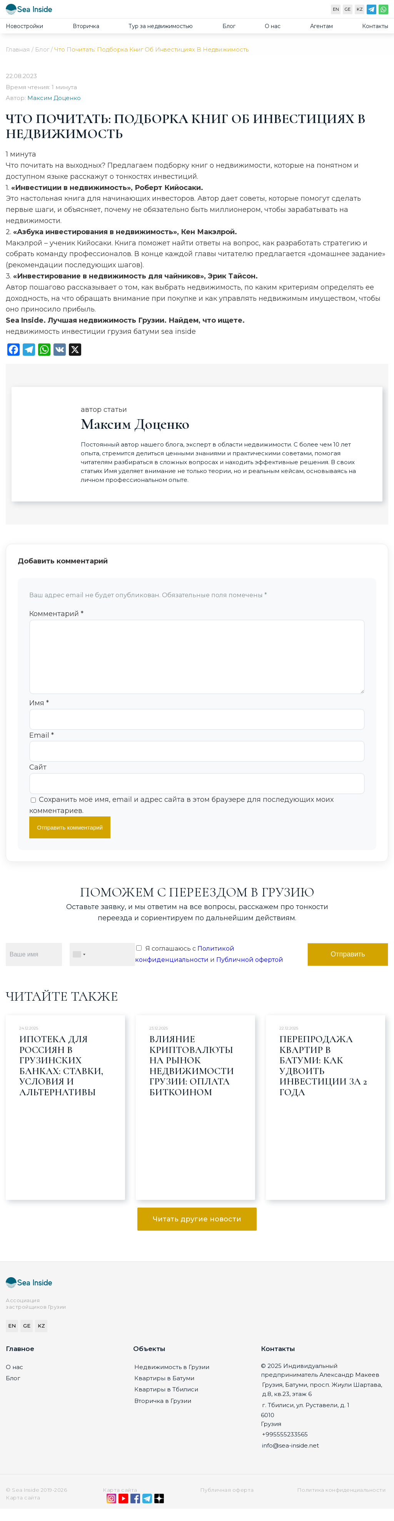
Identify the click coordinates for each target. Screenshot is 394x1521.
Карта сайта (120, 1502)
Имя (39, 715)
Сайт (38, 779)
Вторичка (86, 26)
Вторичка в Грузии (162, 1413)
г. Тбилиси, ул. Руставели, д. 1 (305, 1417)
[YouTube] (123, 1512)
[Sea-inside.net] (29, 11)
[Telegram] (371, 11)
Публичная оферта (227, 1502)
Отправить (348, 966)
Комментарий (56, 614)
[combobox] (79, 967)
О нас (272, 26)
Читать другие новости (197, 1231)
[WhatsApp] (383, 11)
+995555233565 (285, 1446)
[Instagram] (111, 1512)
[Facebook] (135, 1512)
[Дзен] (159, 1512)
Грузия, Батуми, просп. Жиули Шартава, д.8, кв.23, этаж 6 (322, 1401)
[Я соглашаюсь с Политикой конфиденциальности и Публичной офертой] (139, 960)
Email (41, 747)
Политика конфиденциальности (341, 1502)
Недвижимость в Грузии (171, 1379)
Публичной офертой (249, 972)
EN (336, 9)
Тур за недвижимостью (161, 26)
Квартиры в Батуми (164, 1390)
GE (348, 9)
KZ (360, 9)
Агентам (321, 26)
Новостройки (24, 26)
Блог (228, 26)
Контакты (375, 26)
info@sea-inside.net (290, 1457)
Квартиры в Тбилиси (166, 1401)
